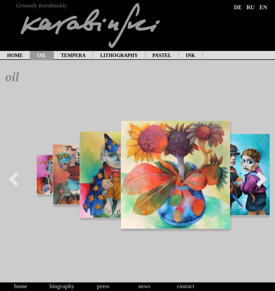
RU (250, 7)
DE (238, 7)
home (15, 55)
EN (263, 7)
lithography (119, 55)
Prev (13, 179)
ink (190, 55)
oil (41, 55)
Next (261, 179)
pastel (162, 55)
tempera (73, 55)
